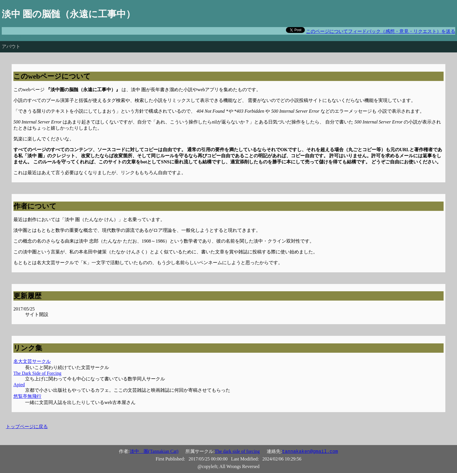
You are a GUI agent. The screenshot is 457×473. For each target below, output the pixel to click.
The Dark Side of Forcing (37, 373)
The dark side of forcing (237, 451)
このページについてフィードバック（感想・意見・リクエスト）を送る (380, 31)
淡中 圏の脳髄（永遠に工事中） (68, 14)
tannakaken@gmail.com (310, 451)
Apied (19, 384)
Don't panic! (13, 37)
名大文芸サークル (32, 361)
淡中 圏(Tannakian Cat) (154, 451)
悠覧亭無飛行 (27, 396)
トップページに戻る (27, 426)
